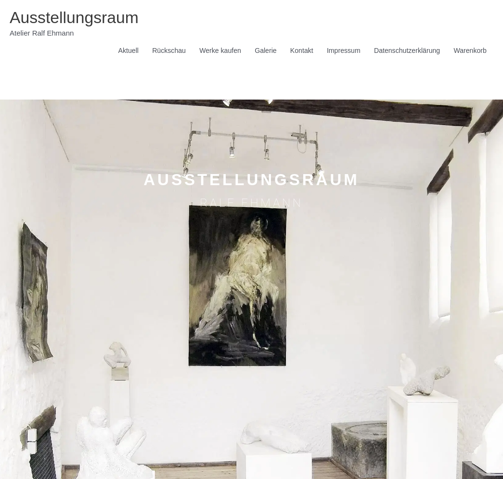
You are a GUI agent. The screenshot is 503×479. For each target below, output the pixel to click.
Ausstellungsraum (76, 17)
